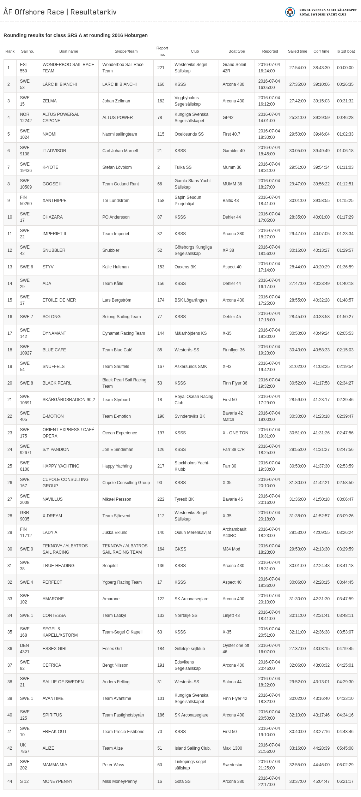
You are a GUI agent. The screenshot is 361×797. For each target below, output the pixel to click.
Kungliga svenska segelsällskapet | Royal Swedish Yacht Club (321, 12)
